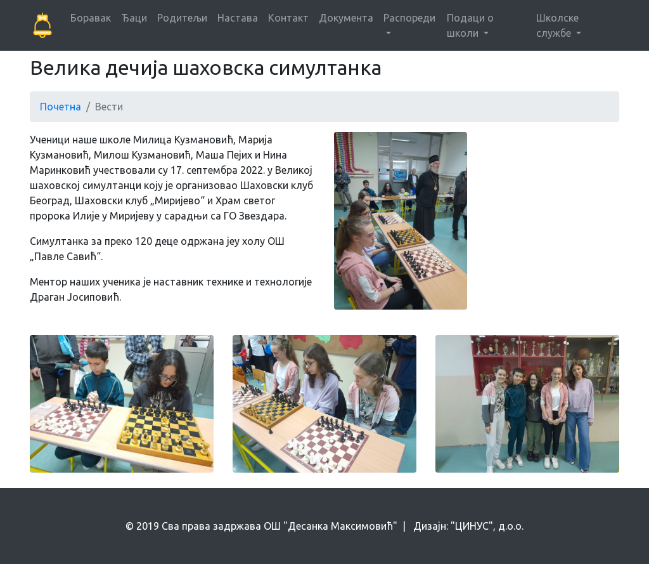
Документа (346, 17)
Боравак (90, 17)
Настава (237, 17)
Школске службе (557, 25)
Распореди (409, 17)
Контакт (288, 17)
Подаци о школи (470, 25)
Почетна (60, 106)
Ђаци (134, 17)
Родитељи (182, 17)
